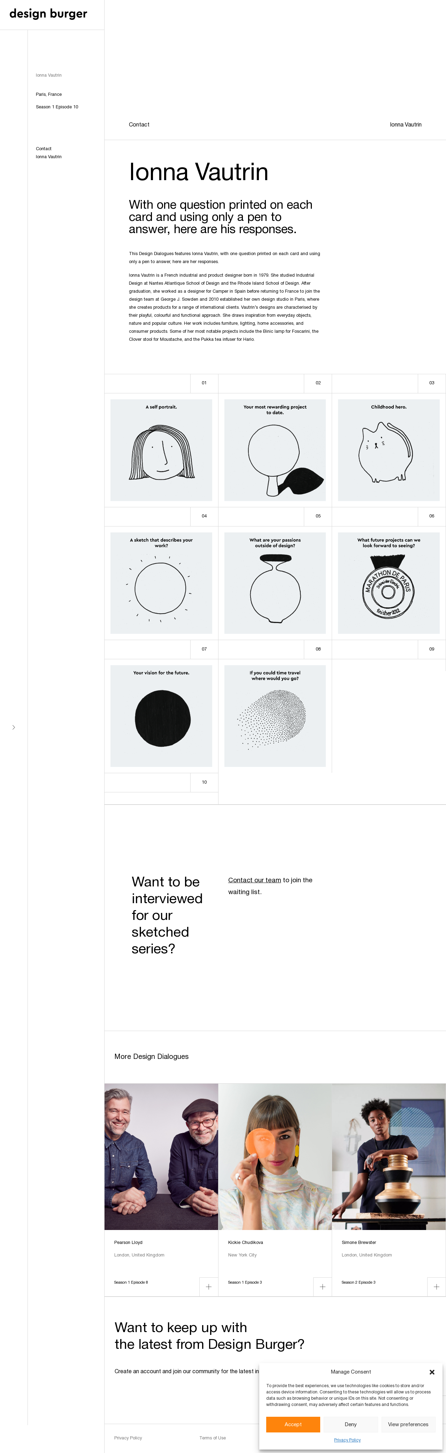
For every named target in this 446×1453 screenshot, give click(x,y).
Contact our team (254, 880)
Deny (351, 1424)
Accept (293, 1424)
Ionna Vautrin (49, 157)
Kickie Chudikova (245, 1243)
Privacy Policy (347, 1440)
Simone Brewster (359, 1243)
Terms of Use (212, 1438)
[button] (432, 1372)
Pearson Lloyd (128, 1243)
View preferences (408, 1424)
